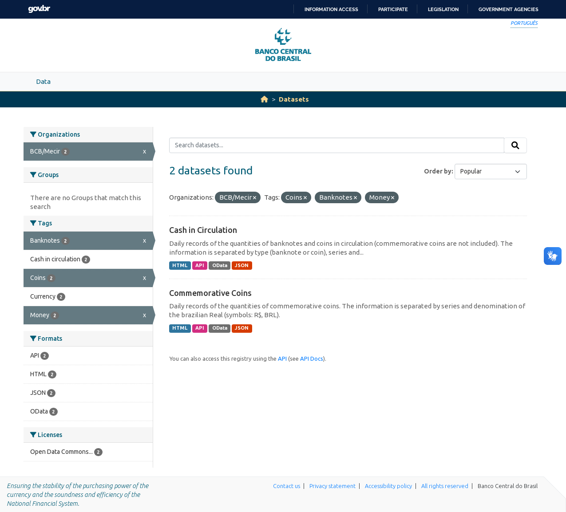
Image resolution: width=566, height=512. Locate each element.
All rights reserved (444, 486)
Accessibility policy (388, 486)
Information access (331, 9)
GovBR (39, 9)
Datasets (294, 99)
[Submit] (515, 146)
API (199, 265)
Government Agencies (508, 9)
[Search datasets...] (336, 146)
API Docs (311, 358)
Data (43, 81)
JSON (242, 265)
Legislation (443, 9)
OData (219, 265)
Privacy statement (332, 486)
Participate (393, 9)
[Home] (264, 99)
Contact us (286, 486)
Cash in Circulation (203, 229)
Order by (437, 171)
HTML (179, 265)
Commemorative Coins (210, 292)
